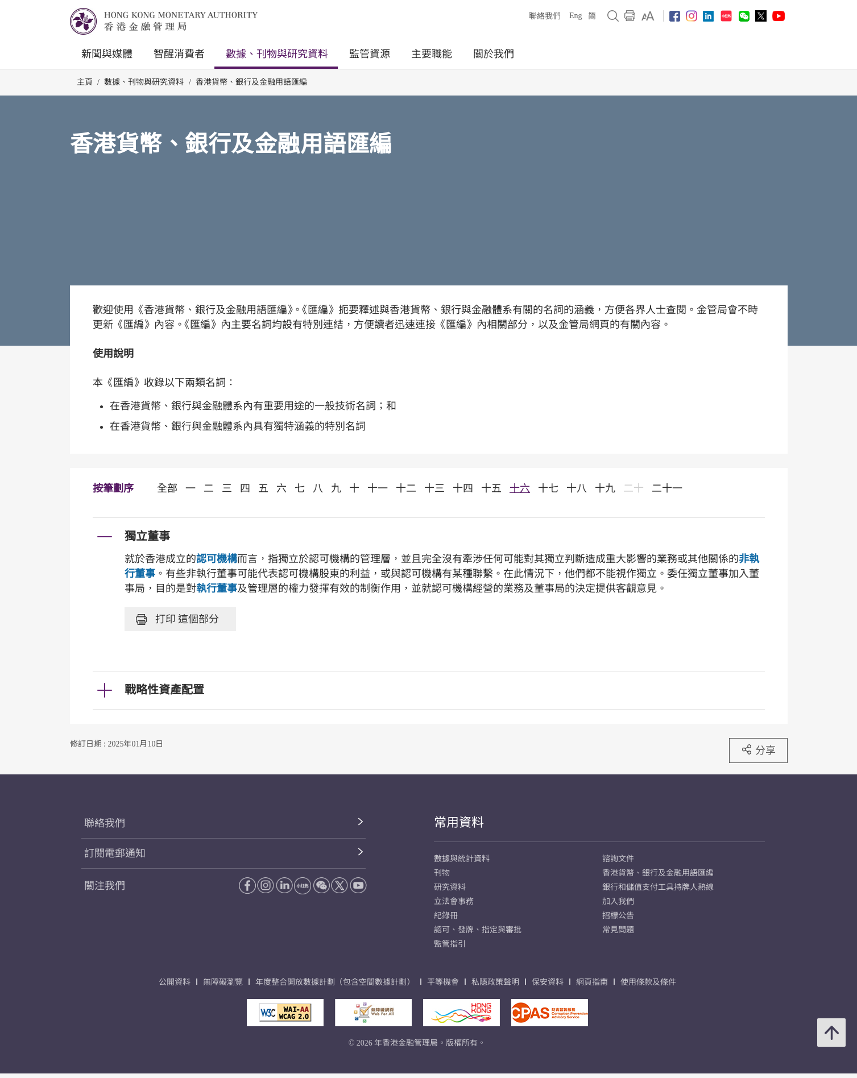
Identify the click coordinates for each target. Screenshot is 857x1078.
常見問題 (618, 930)
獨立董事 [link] (147, 536)
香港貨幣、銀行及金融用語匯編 (251, 82)
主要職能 (431, 54)
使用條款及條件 (648, 982)
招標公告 (618, 915)
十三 (434, 488)
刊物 (442, 873)
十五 (491, 488)
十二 (406, 488)
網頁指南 (592, 982)
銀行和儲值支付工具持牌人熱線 (658, 887)
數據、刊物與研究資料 (277, 54)
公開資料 (175, 982)
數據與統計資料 (462, 859)
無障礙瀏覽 (223, 982)
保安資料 (548, 982)
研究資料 (450, 887)
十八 (576, 488)
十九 (605, 488)
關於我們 (493, 54)
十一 (377, 488)
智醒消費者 (179, 54)
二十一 (667, 488)
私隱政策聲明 (495, 982)
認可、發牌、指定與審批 (477, 930)
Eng (575, 15)
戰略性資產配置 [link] (164, 689)
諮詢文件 (618, 859)
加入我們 (618, 901)
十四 (463, 488)
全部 (167, 488)
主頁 (85, 82)
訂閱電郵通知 (115, 853)
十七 (548, 488)
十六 (520, 488)
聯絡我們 (545, 16)
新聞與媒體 (107, 54)
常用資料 (459, 822)
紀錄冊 (446, 915)
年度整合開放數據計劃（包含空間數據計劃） (335, 982)
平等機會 (443, 982)
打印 (177, 619)
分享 (758, 750)
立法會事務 (454, 901)
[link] (648, 16)
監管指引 (450, 944)
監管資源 (369, 54)
